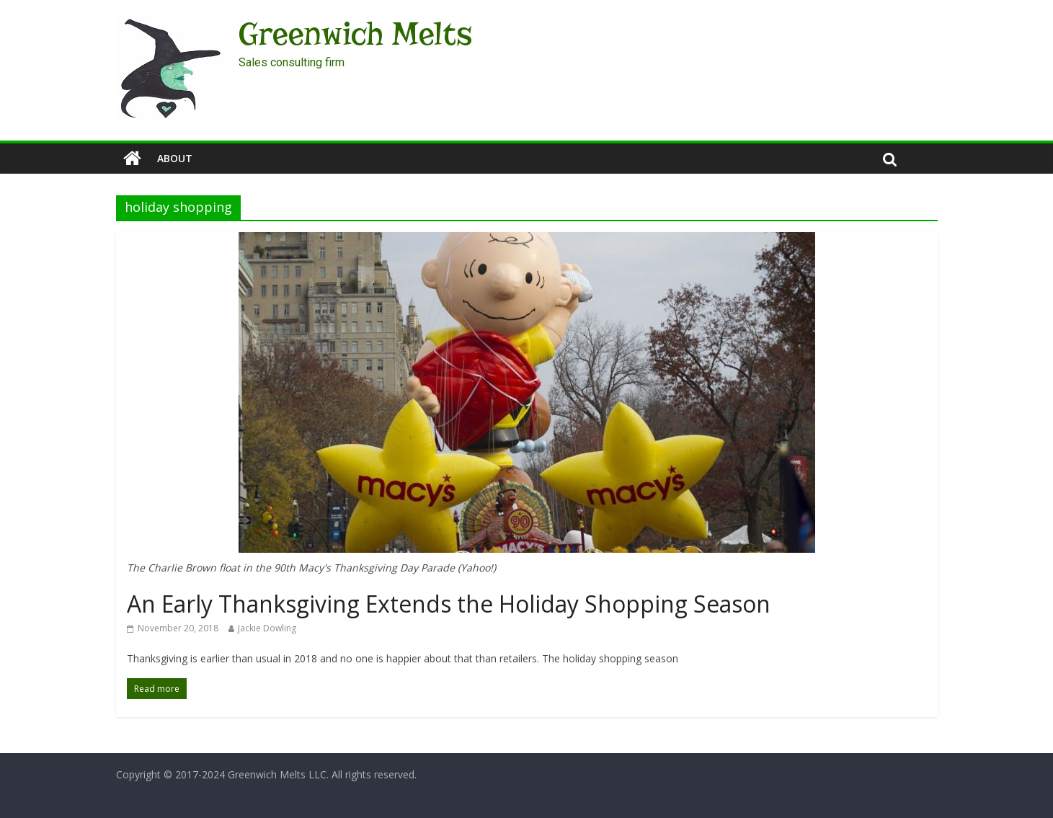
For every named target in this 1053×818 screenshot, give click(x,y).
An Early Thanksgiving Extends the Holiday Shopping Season (448, 603)
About (174, 158)
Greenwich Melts (355, 33)
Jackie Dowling (267, 628)
